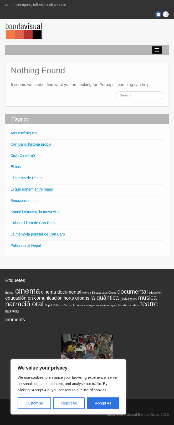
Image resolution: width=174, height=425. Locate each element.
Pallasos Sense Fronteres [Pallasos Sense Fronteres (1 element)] (69, 305)
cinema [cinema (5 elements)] (27, 290)
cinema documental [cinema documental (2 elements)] (61, 292)
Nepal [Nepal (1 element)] (48, 305)
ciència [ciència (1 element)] (86, 292)
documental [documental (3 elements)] (132, 291)
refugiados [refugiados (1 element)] (92, 305)
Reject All (68, 403)
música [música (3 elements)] (147, 297)
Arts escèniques (24, 133)
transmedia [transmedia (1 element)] (12, 310)
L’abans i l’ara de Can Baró (33, 223)
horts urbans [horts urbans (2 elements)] (76, 298)
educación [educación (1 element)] (155, 292)
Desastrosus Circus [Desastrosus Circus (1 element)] (104, 292)
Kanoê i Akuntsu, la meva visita (36, 212)
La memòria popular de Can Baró (38, 234)
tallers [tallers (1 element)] (135, 305)
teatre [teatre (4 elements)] (149, 304)
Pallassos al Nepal (26, 245)
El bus (16, 167)
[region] (68, 386)
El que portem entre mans (32, 189)
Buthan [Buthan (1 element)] (9, 292)
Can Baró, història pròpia (31, 144)
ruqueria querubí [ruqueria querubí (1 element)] (110, 305)
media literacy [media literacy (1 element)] (128, 298)
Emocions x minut (25, 200)
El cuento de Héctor (27, 178)
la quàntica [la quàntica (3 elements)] (104, 297)
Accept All (103, 403)
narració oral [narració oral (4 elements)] (24, 304)
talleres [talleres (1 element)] (126, 305)
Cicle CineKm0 (23, 155)
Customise (34, 403)
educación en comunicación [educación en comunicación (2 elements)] (34, 298)
